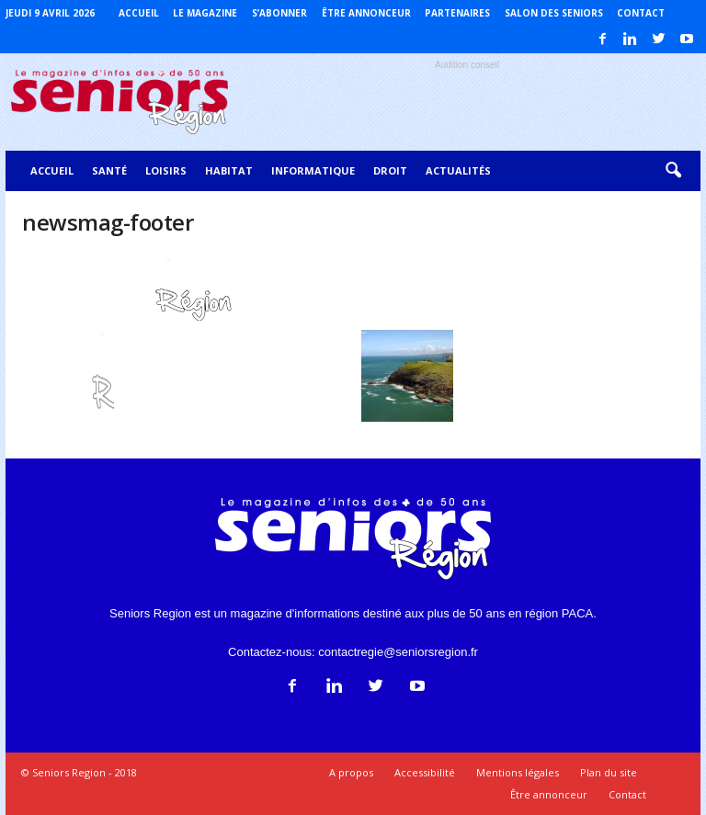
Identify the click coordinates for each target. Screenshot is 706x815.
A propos (351, 772)
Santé (109, 170)
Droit (390, 170)
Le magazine (205, 12)
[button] (673, 171)
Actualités (458, 170)
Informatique (313, 170)
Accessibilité (424, 772)
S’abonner (279, 12)
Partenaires (457, 12)
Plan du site (608, 772)
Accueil (139, 12)
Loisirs (166, 170)
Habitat (229, 170)
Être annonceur (366, 12)
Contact (641, 12)
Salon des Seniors (554, 12)
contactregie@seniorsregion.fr (398, 652)
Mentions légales (517, 772)
